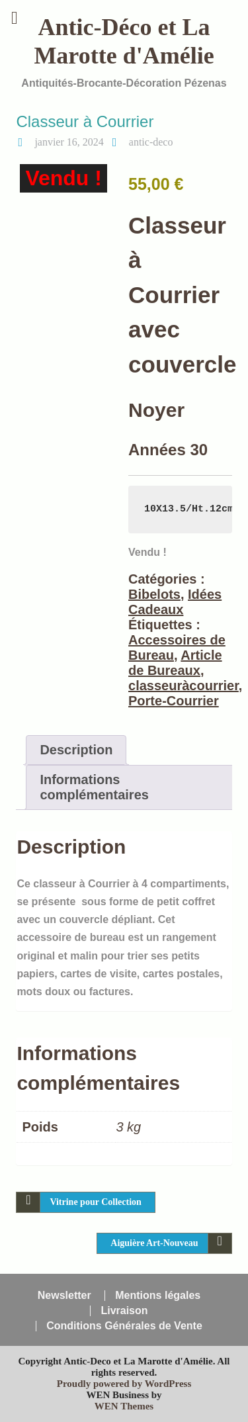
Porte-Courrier (173, 700)
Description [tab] (76, 749)
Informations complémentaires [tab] (94, 787)
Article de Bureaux (175, 663)
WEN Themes (124, 1406)
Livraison (124, 1311)
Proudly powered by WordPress (124, 1383)
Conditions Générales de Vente (124, 1326)
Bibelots (154, 594)
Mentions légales (157, 1295)
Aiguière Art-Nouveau (154, 1243)
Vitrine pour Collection (95, 1202)
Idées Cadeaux (175, 602)
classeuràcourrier (183, 685)
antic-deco (151, 142)
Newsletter (64, 1295)
